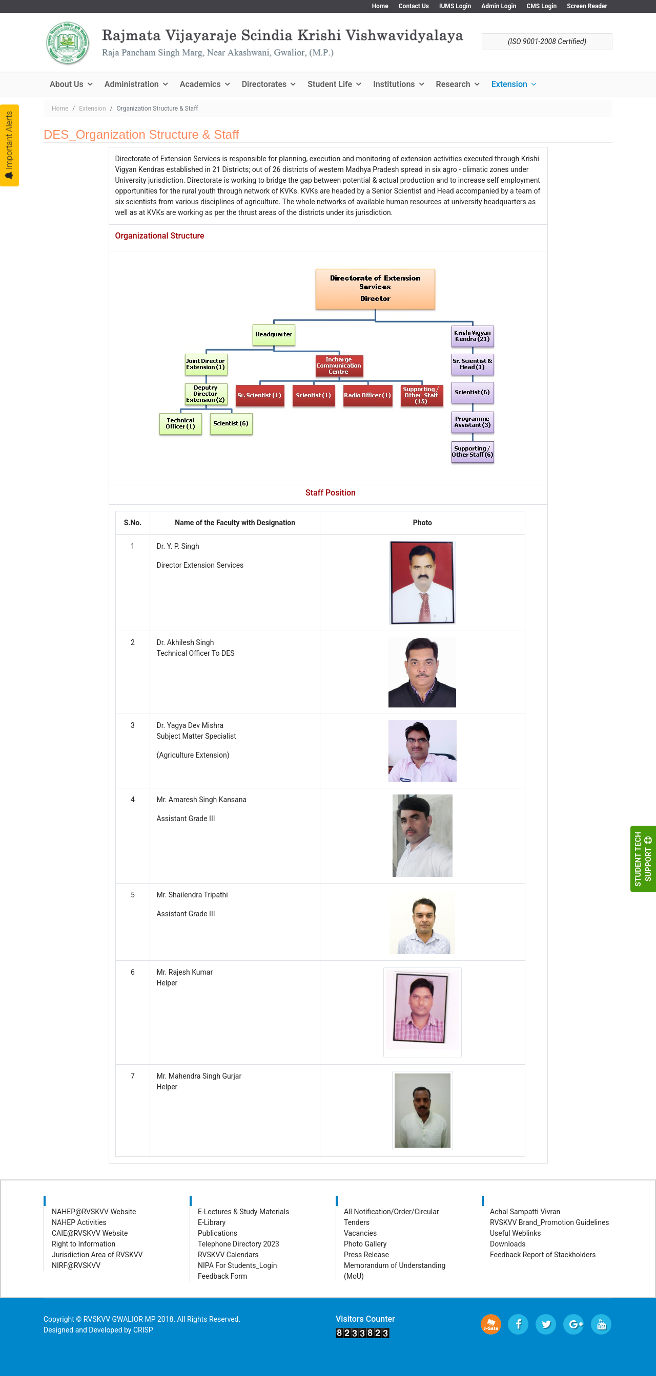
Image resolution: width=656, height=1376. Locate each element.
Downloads (508, 1244)
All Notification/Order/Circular (391, 1212)
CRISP (143, 1330)
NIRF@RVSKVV (76, 1265)
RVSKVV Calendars (228, 1255)
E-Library (211, 1222)
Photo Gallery (365, 1244)
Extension (509, 84)
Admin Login (498, 6)
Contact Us (414, 6)
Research (453, 84)
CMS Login (541, 6)
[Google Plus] (573, 1324)
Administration (132, 84)
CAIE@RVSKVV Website (90, 1233)
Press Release (366, 1255)
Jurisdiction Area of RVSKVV (97, 1255)
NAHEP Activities (79, 1222)
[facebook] (518, 1324)
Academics (200, 84)
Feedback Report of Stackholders (543, 1255)
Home (380, 6)
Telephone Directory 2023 (238, 1244)
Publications (217, 1233)
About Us (67, 84)
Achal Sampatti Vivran (525, 1212)
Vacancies (360, 1233)
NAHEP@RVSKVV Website (94, 1212)
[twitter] (546, 1324)
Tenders (357, 1222)
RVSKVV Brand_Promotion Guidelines (549, 1222)
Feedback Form (222, 1276)
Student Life (330, 84)
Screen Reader (587, 6)
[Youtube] (601, 1324)
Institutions (394, 84)
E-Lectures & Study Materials (243, 1212)
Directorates (264, 84)
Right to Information (83, 1244)
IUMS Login (455, 6)
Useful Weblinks (515, 1233)
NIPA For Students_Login (237, 1265)
